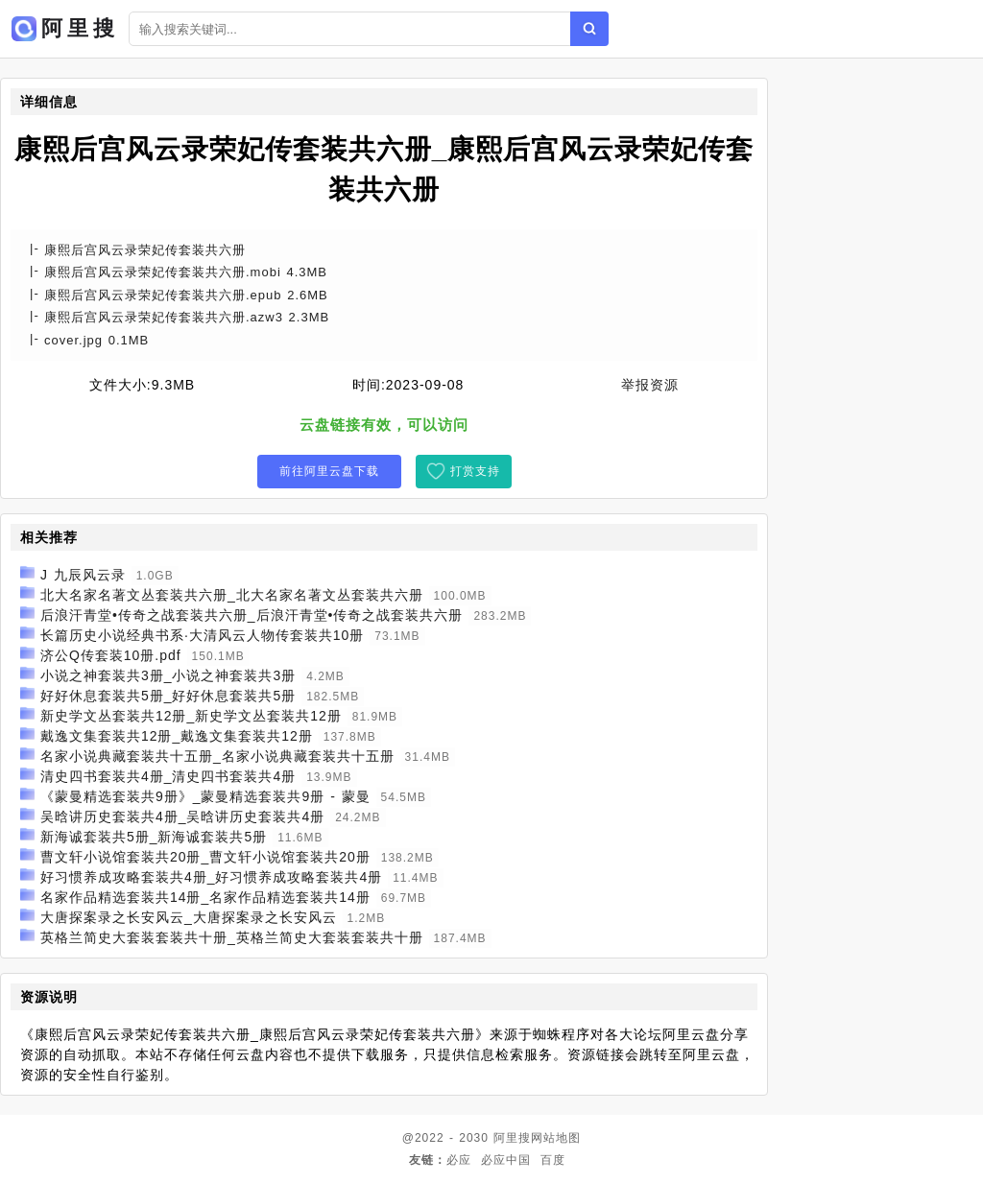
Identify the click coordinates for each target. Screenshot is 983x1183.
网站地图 (556, 1138)
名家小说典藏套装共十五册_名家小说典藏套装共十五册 (217, 756)
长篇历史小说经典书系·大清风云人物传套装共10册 (202, 635)
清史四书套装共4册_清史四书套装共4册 (168, 776)
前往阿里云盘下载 (329, 471)
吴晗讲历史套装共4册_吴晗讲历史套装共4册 (182, 816)
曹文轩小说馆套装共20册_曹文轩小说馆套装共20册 (205, 856)
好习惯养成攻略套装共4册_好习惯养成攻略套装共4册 (211, 877)
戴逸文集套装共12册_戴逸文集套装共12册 (176, 736)
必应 (458, 1160)
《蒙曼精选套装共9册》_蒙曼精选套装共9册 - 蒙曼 (205, 796)
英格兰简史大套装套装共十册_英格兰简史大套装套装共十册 (231, 937)
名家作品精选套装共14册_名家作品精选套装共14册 (205, 897)
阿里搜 (512, 1138)
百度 (552, 1160)
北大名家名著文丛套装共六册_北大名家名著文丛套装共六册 (231, 595)
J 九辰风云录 (83, 574)
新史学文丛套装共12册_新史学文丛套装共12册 (191, 715)
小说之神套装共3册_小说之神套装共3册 (168, 675)
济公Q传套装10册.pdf (110, 655)
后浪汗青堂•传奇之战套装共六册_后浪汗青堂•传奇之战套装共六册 (252, 615)
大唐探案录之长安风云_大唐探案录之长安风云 (188, 917)
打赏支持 (475, 471)
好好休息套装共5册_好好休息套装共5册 (168, 695)
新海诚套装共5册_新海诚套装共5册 (153, 836)
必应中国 (506, 1160)
